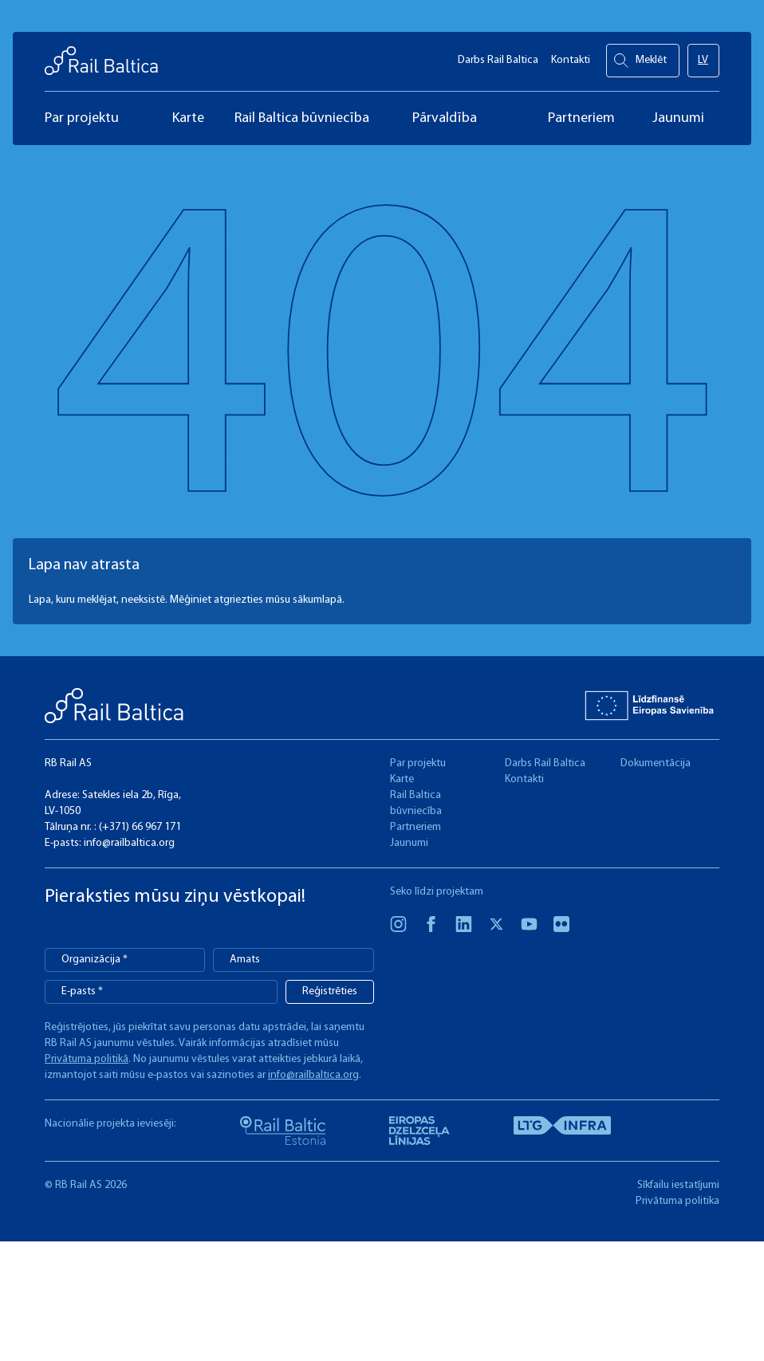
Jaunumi (409, 843)
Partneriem (415, 827)
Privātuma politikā (86, 1059)
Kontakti (570, 56)
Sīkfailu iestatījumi (678, 1185)
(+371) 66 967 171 (140, 827)
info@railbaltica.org (129, 843)
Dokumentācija (655, 763)
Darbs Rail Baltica (498, 56)
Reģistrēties (329, 991)
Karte (402, 779)
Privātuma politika (677, 1201)
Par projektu (418, 763)
